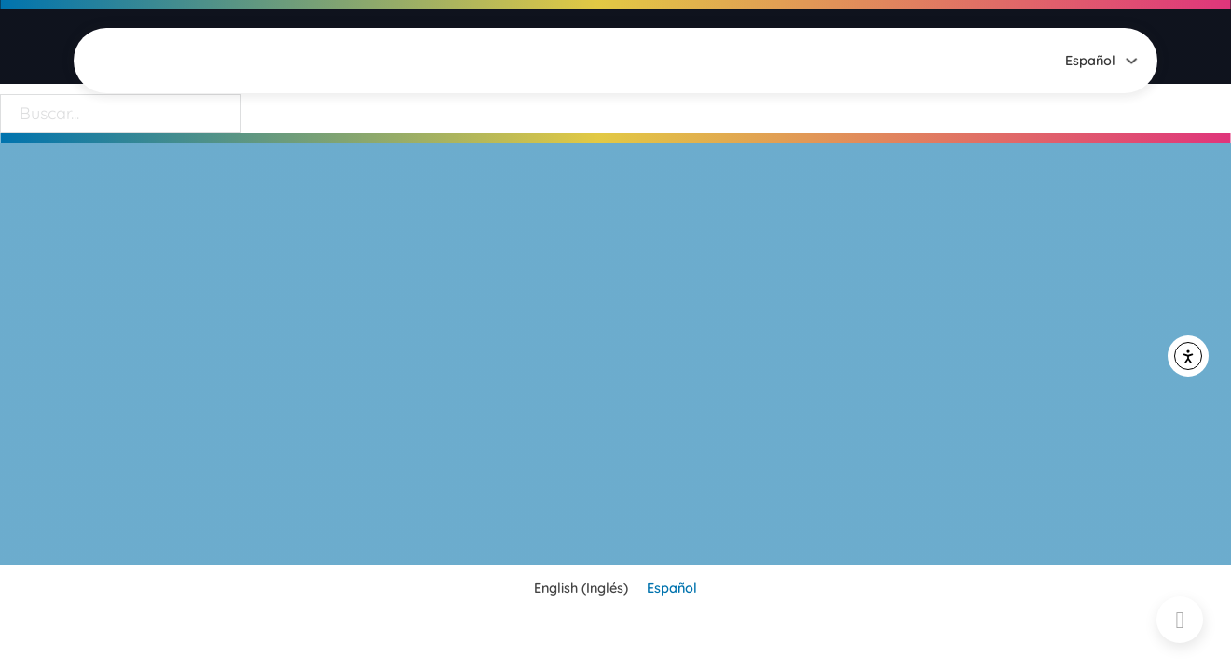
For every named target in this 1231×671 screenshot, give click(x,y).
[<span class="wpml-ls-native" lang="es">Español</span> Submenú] (1131, 60)
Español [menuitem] (672, 589)
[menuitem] (1090, 60)
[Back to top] (1179, 619)
